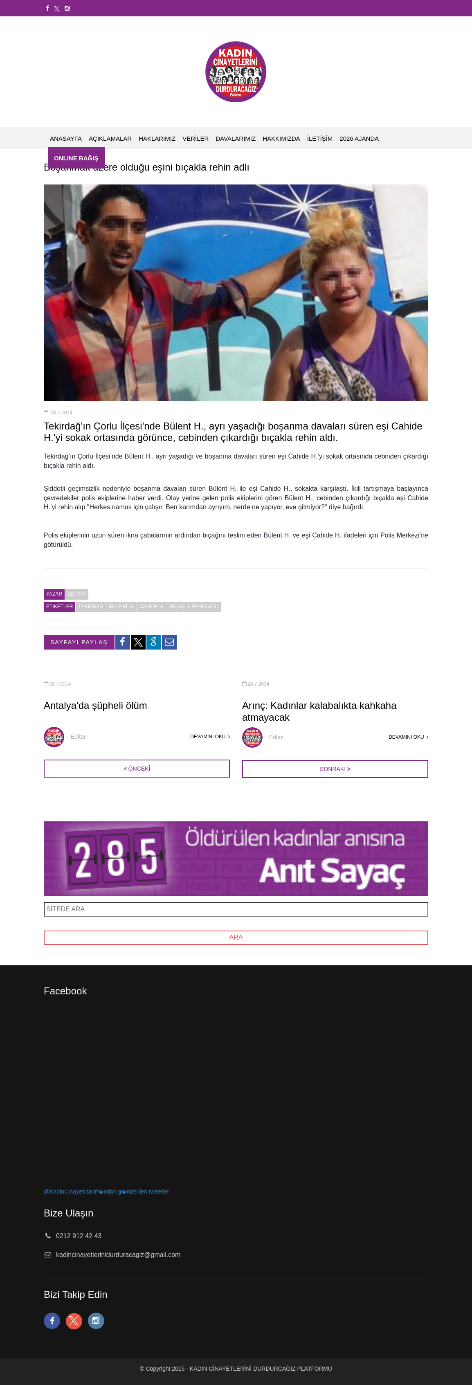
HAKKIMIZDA (281, 138)
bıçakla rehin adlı (194, 606)
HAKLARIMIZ (157, 138)
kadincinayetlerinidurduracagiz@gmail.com (118, 1254)
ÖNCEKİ (137, 768)
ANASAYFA (66, 138)
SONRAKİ (333, 769)
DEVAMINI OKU (210, 737)
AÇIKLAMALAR (110, 138)
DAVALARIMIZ (236, 138)
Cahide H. (151, 606)
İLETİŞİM (320, 138)
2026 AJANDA (359, 138)
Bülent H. (121, 606)
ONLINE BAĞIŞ (76, 158)
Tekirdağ (90, 606)
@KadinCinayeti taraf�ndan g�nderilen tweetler (106, 1191)
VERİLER (195, 138)
